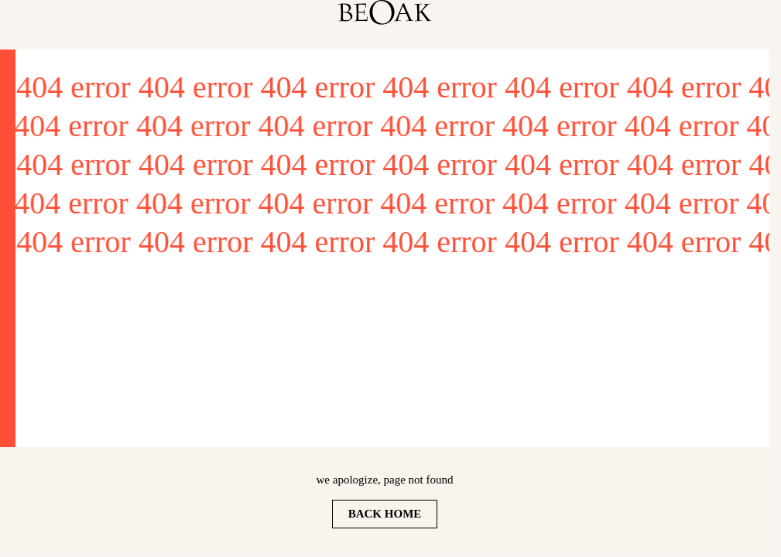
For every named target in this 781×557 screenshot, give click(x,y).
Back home (385, 513)
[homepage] (384, 12)
